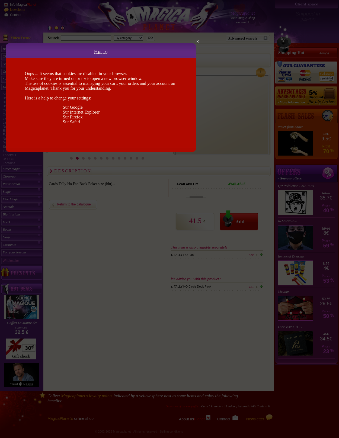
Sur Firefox (73, 117)
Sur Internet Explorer (81, 112)
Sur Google (73, 107)
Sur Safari (71, 122)
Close (197, 41)
